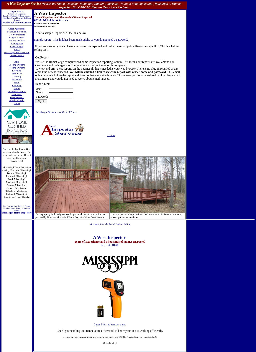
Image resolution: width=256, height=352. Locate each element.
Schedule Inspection (17, 31)
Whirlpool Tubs (16, 100)
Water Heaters (17, 97)
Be (12, 43)
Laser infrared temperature (109, 324)
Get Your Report (17, 34)
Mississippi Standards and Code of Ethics (16, 54)
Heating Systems (17, 67)
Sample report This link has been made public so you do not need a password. (81, 39)
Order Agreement (16, 28)
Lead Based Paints (17, 91)
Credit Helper (16, 46)
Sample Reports (16, 37)
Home (111, 135)
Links (17, 49)
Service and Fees (17, 40)
